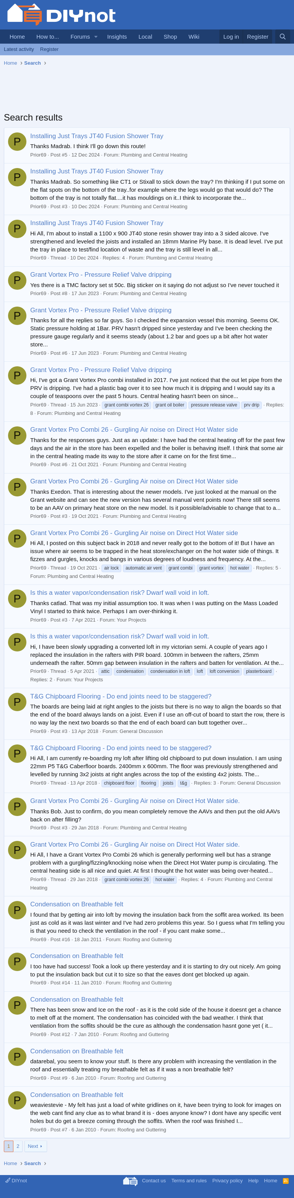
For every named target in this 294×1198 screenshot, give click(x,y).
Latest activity (19, 49)
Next (33, 1146)
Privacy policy (227, 1180)
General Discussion (141, 731)
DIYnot (16, 1180)
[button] (96, 36)
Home (17, 36)
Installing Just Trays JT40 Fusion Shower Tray (96, 136)
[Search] (282, 36)
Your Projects (131, 620)
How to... (47, 36)
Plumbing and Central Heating (154, 155)
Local (145, 36)
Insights (117, 36)
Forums (80, 36)
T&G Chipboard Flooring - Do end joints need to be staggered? (120, 696)
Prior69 (38, 155)
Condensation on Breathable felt (76, 904)
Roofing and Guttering (147, 939)
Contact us (154, 1180)
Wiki (194, 36)
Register (49, 49)
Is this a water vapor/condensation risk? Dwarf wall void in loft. (119, 592)
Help (253, 1180)
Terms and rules (189, 1180)
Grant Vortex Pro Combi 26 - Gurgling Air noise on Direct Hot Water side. (135, 801)
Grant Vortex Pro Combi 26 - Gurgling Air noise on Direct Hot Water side (134, 429)
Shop (170, 36)
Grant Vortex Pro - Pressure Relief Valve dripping (101, 274)
